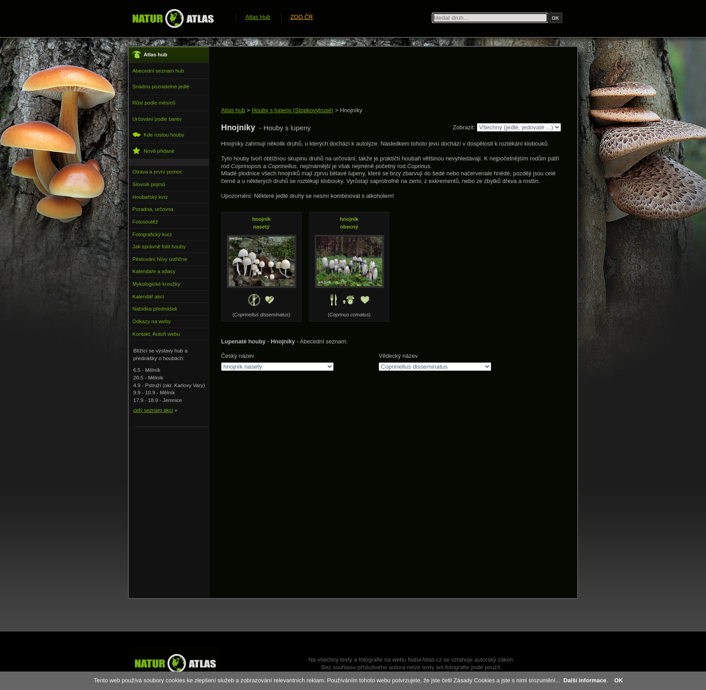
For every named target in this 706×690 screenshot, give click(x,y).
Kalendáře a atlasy (153, 271)
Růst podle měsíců (153, 102)
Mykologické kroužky (156, 284)
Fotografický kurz (152, 234)
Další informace (584, 680)
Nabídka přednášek (154, 308)
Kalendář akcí (148, 296)
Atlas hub (233, 110)
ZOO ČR (301, 17)
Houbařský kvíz (150, 197)
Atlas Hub (257, 17)
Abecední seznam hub (158, 70)
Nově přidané (153, 150)
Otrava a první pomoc (157, 171)
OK (618, 680)
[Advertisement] (385, 77)
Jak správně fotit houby (159, 246)
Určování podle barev (156, 119)
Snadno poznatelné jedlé (161, 86)
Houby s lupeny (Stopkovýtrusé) (292, 110)
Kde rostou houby (158, 134)
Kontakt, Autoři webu (156, 334)
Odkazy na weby (151, 321)
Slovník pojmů (148, 184)
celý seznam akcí (153, 410)
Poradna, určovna (152, 209)
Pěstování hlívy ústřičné (159, 259)
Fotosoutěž (145, 221)
